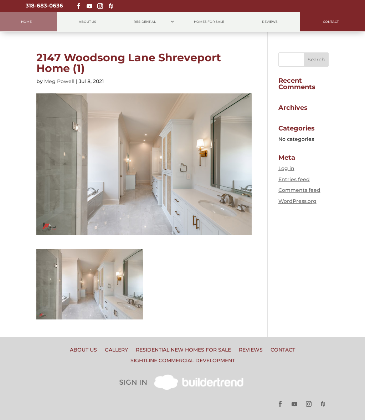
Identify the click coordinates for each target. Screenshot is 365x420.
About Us (87, 22)
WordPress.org (297, 201)
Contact (331, 22)
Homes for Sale (209, 22)
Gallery (116, 350)
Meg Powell (59, 81)
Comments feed (299, 190)
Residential (145, 22)
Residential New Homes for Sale (183, 350)
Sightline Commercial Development (182, 361)
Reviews (270, 22)
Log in (286, 168)
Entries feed (294, 179)
